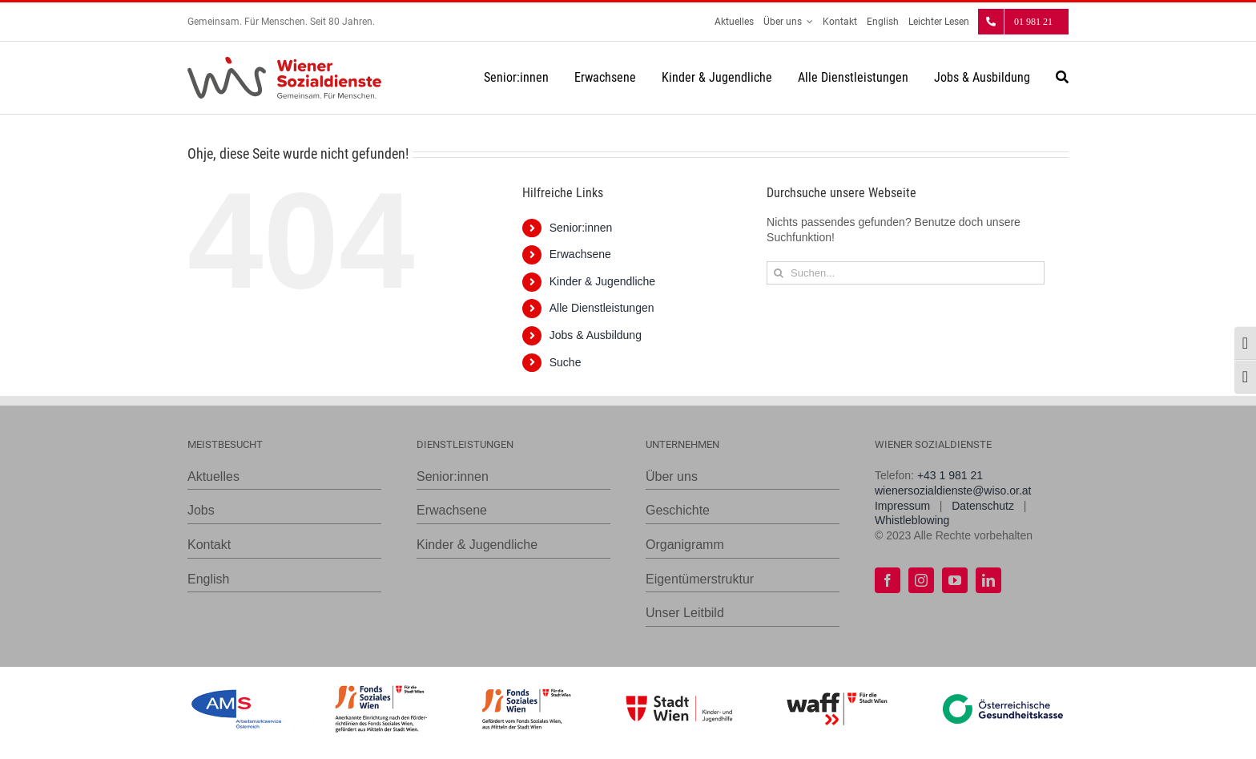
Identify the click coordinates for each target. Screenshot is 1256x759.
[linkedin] (988, 580)
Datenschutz (983, 505)
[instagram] (921, 580)
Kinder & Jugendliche (602, 281)
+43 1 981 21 (950, 475)
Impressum (902, 505)
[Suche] (1062, 78)
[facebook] (887, 580)
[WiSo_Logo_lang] (284, 62)
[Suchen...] (906, 273)
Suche (566, 362)
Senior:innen (581, 227)
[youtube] (955, 580)
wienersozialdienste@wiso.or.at (953, 490)
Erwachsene (580, 254)
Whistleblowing (912, 520)
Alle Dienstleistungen (602, 307)
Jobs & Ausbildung (596, 335)
